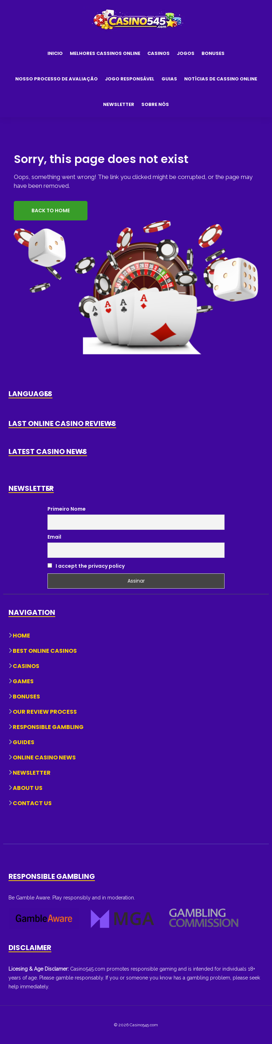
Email (54, 536)
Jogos (185, 53)
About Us (27, 788)
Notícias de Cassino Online (220, 78)
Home (21, 636)
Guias (169, 78)
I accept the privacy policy (86, 565)
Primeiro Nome (66, 508)
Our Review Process (45, 712)
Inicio (55, 53)
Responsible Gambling (48, 727)
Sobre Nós (155, 104)
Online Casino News (44, 757)
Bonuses (213, 53)
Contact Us (32, 803)
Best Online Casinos (45, 651)
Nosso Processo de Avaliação (56, 78)
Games (23, 681)
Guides (23, 742)
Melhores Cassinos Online (105, 53)
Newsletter (118, 104)
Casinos (158, 53)
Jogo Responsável (129, 78)
